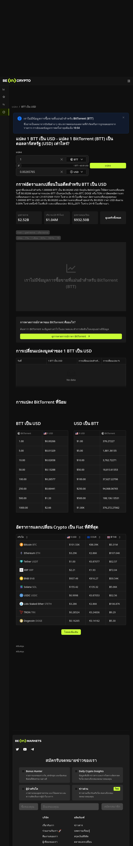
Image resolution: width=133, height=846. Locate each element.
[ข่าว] (17, 81)
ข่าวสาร (78, 825)
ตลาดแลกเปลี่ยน (83, 841)
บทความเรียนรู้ (82, 830)
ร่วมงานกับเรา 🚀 (51, 830)
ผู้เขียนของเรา (49, 841)
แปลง (15, 106)
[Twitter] (17, 749)
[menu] (4, 100)
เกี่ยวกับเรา (48, 825)
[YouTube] (25, 749)
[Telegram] (32, 749)
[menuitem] (4, 89)
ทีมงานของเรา (50, 836)
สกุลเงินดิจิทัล (81, 836)
